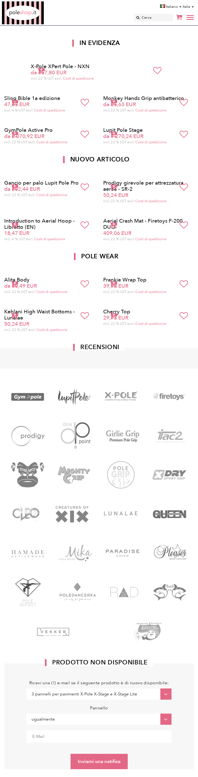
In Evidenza (99, 43)
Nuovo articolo (100, 159)
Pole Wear (99, 256)
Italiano (171, 6)
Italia (188, 6)
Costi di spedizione (78, 78)
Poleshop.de (36, 3)
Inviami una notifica (99, 761)
